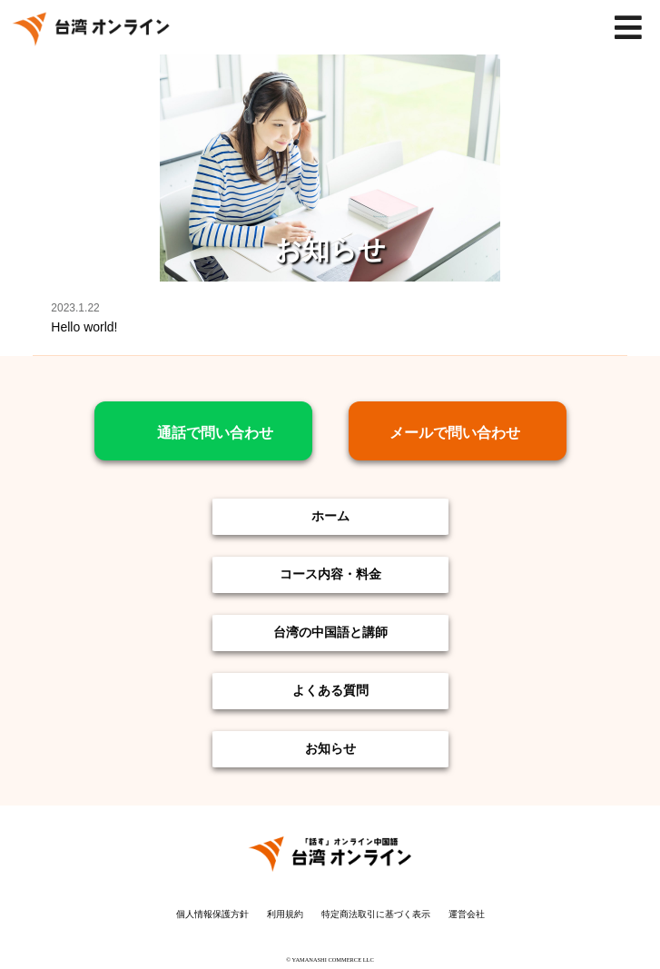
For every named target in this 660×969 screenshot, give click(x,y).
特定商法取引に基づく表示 (375, 914)
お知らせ (330, 748)
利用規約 (285, 914)
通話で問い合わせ (215, 432)
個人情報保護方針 (212, 914)
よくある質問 (330, 690)
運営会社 (466, 914)
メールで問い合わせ (462, 432)
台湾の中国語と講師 (330, 631)
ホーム (330, 515)
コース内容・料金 (330, 573)
